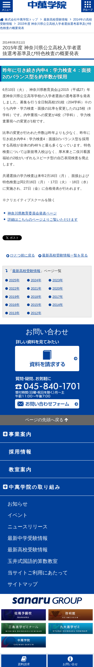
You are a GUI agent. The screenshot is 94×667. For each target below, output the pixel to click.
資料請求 (24, 661)
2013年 (14, 313)
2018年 (36, 297)
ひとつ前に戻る (22, 255)
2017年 (57, 297)
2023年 (57, 280)
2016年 (14, 305)
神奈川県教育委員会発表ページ (32, 213)
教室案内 (20, 469)
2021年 (36, 288)
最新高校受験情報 (56, 19)
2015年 (36, 305)
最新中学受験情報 (28, 538)
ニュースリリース (28, 526)
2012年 (36, 313)
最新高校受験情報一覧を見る (65, 255)
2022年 (14, 288)
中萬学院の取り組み (35, 487)
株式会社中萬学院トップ (21, 19)
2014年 (57, 305)
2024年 (36, 280)
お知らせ (18, 504)
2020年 (57, 288)
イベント (18, 515)
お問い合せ (70, 661)
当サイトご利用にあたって (38, 572)
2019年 (14, 297)
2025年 (14, 280)
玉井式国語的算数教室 (33, 561)
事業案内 (20, 434)
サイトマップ (23, 584)
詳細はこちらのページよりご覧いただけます (43, 219)
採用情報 (20, 452)
